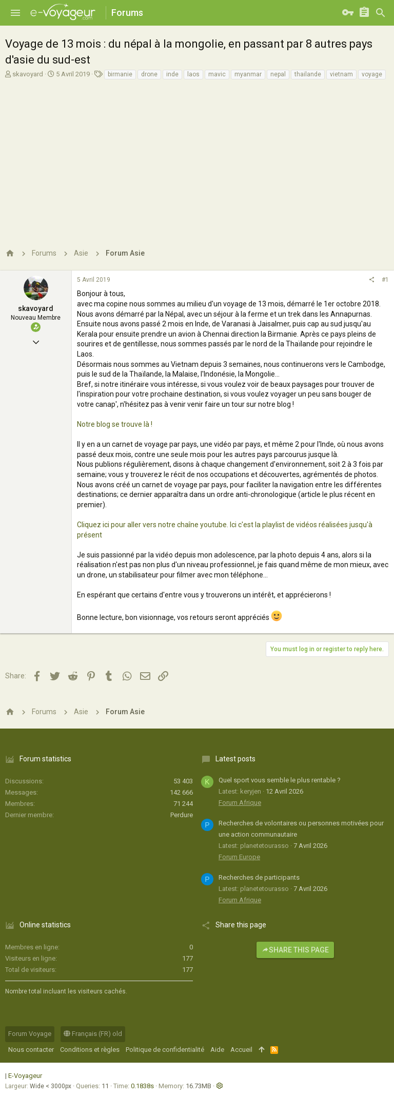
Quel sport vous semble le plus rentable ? (280, 780)
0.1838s (142, 1086)
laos (193, 74)
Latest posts (235, 759)
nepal (278, 74)
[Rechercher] (380, 13)
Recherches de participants (259, 877)
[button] (15, 13)
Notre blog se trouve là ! (114, 424)
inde (172, 74)
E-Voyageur (25, 1076)
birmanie (120, 74)
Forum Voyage (29, 1033)
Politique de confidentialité (165, 1049)
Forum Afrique (240, 802)
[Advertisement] (197, 160)
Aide (217, 1049)
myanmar (248, 74)
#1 (385, 279)
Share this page (295, 950)
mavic (217, 74)
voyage (372, 74)
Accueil (241, 1049)
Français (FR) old (93, 1033)
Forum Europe (239, 857)
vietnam (341, 74)
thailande (307, 74)
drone (149, 74)
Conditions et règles (90, 1049)
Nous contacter (31, 1049)
